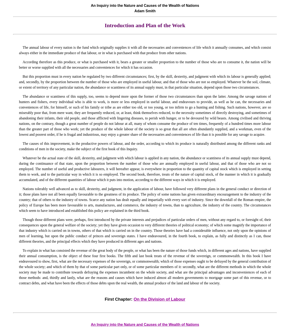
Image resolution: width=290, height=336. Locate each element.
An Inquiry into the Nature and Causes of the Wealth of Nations (145, 324)
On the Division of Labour (159, 299)
